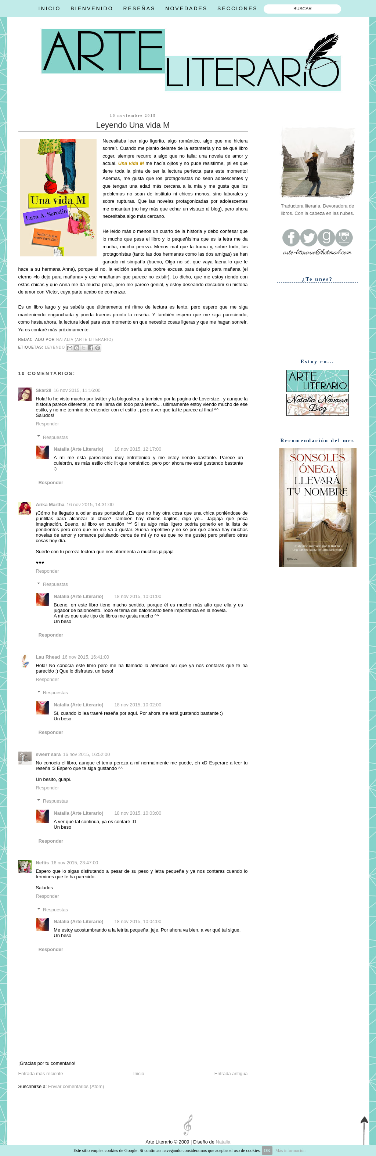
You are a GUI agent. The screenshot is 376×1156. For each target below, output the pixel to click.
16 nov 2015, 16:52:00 (86, 754)
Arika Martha (50, 504)
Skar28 (43, 390)
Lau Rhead (48, 657)
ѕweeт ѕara (48, 754)
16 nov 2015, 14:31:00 (89, 504)
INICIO (50, 8)
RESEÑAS (139, 8)
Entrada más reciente (40, 1073)
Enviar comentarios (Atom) (76, 1086)
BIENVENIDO (91, 8)
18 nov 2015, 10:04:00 (137, 921)
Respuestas (55, 437)
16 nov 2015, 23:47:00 (74, 862)
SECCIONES (237, 8)
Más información (290, 1150)
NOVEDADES (186, 8)
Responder (47, 423)
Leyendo (55, 347)
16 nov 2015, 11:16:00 (77, 390)
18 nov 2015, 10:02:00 (137, 704)
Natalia (222, 1142)
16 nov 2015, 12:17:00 (137, 449)
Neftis (42, 862)
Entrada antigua (231, 1073)
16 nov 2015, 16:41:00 (85, 657)
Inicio (138, 1073)
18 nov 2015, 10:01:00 (137, 596)
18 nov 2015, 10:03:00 (137, 813)
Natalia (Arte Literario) (78, 449)
